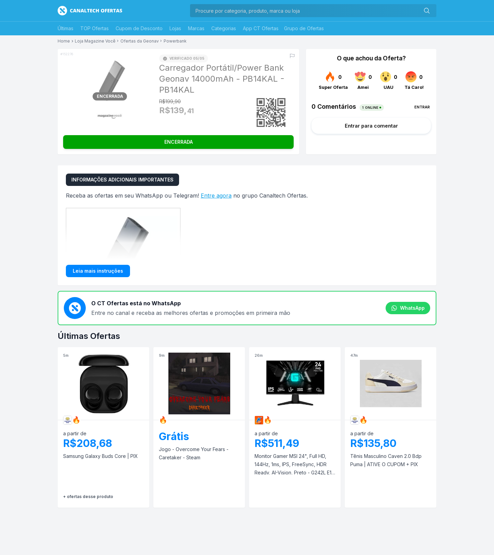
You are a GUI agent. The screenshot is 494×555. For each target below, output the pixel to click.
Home (64, 41)
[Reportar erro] (292, 56)
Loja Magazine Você (95, 41)
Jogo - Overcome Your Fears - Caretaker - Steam (193, 453)
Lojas (175, 28)
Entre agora (216, 195)
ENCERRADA (178, 142)
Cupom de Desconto (139, 28)
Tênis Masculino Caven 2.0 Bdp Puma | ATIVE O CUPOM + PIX (386, 460)
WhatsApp (408, 308)
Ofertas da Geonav (139, 41)
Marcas (196, 28)
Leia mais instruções (98, 271)
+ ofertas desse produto (88, 496)
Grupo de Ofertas (304, 28)
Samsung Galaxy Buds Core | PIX (100, 456)
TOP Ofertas (94, 28)
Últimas (65, 28)
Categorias (223, 28)
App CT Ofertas (261, 28)
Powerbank (175, 41)
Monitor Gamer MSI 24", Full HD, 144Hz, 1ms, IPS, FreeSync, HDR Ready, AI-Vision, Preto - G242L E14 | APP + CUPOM (294, 465)
